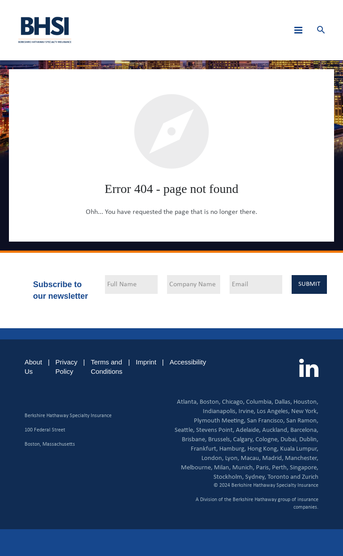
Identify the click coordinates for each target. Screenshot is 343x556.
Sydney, (255, 477)
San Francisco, (266, 421)
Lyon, (232, 458)
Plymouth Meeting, (220, 421)
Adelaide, (248, 430)
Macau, (251, 458)
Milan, (222, 467)
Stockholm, (228, 477)
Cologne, (267, 439)
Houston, (305, 402)
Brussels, (220, 439)
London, (212, 458)
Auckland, (275, 430)
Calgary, (243, 439)
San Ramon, (302, 421)
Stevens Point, (215, 430)
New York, (304, 411)
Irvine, (246, 411)
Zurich (310, 477)
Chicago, (233, 402)
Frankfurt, (204, 449)
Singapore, (304, 467)
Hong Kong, (263, 449)
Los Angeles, (273, 411)
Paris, (263, 467)
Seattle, (185, 430)
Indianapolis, (220, 411)
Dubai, (289, 439)
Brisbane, (194, 439)
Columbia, (259, 402)
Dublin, (308, 439)
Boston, (210, 402)
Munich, (243, 467)
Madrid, (273, 458)
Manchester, (301, 458)
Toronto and (284, 477)
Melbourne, (197, 467)
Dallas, (283, 402)
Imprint (146, 362)
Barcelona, (304, 430)
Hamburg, (232, 449)
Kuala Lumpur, (299, 449)
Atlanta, (187, 402)
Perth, (280, 467)
